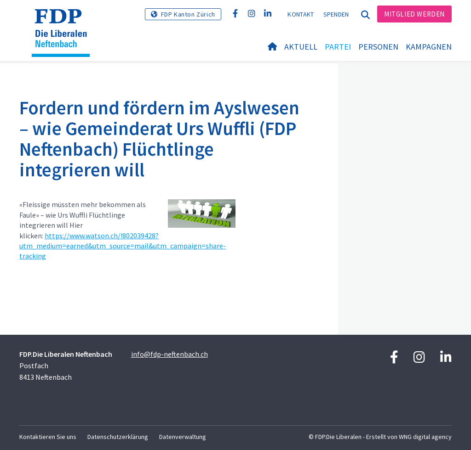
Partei (338, 46)
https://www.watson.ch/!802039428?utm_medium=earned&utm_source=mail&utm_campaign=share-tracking (122, 246)
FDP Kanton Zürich (188, 14)
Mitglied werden (414, 14)
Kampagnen (429, 46)
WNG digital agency (425, 437)
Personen (378, 46)
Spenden (336, 14)
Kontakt (300, 14)
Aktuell (300, 46)
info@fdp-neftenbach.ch (169, 354)
